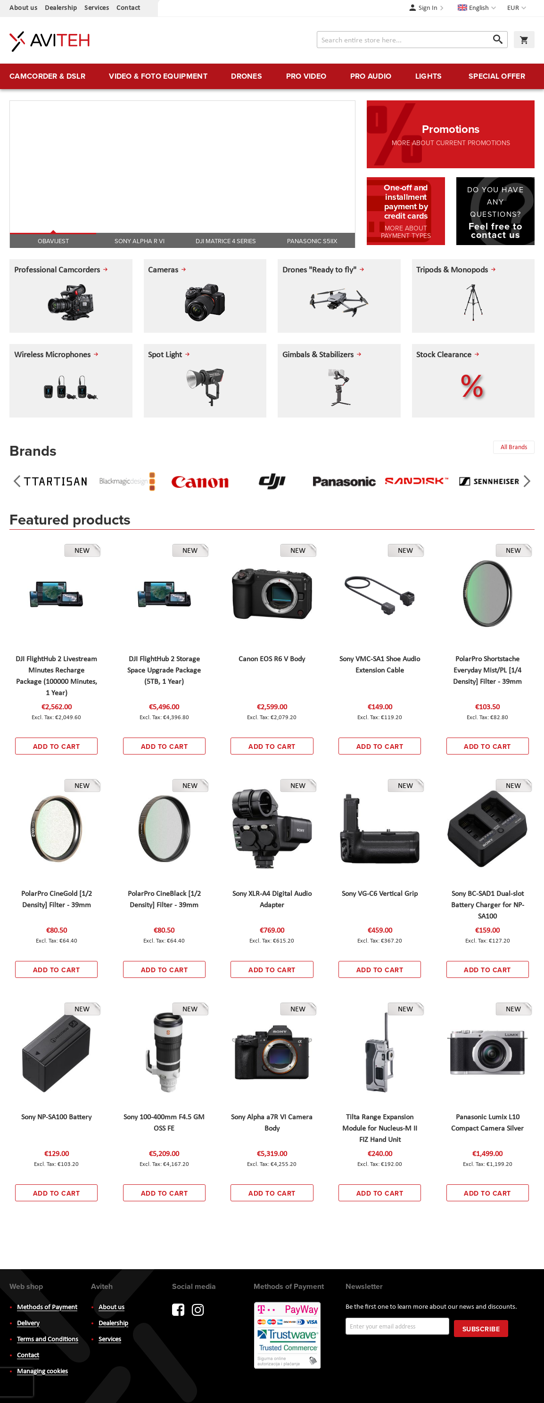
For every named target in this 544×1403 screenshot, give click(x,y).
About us (23, 8)
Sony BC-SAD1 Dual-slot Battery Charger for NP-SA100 (487, 905)
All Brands (513, 447)
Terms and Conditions (47, 1339)
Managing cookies (42, 1371)
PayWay (288, 1336)
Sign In (428, 8)
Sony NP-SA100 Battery (56, 1117)
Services (96, 8)
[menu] (272, 76)
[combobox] (412, 39)
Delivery (28, 1323)
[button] (517, 8)
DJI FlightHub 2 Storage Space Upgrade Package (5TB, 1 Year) (164, 671)
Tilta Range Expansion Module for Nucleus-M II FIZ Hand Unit (379, 1129)
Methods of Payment (47, 1307)
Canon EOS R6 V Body (272, 659)
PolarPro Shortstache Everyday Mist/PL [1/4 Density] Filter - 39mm (487, 671)
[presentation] (17, 481)
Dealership (61, 8)
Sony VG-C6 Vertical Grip (380, 894)
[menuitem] (47, 76)
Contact (128, 8)
